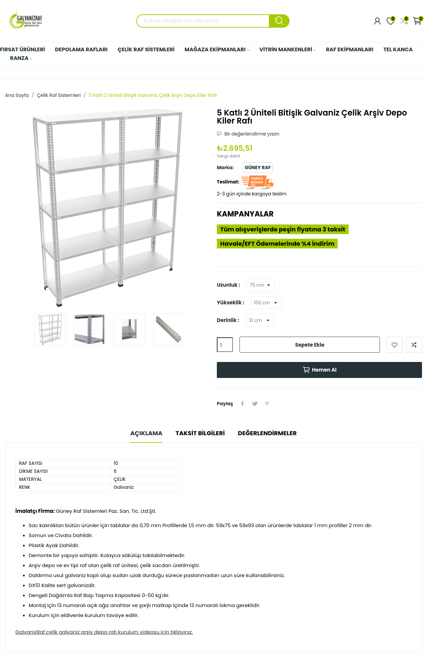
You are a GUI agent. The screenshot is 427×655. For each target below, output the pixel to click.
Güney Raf (258, 167)
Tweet (255, 404)
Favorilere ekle (394, 344)
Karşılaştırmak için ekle (414, 344)
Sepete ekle (309, 344)
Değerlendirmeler (269, 433)
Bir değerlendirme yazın (251, 134)
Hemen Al (319, 370)
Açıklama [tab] (145, 433)
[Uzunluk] (261, 285)
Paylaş (243, 404)
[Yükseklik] (266, 302)
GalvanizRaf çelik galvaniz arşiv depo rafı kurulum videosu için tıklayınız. (104, 632)
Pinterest (268, 404)
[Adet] (225, 344)
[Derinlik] (260, 320)
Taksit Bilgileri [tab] (200, 433)
